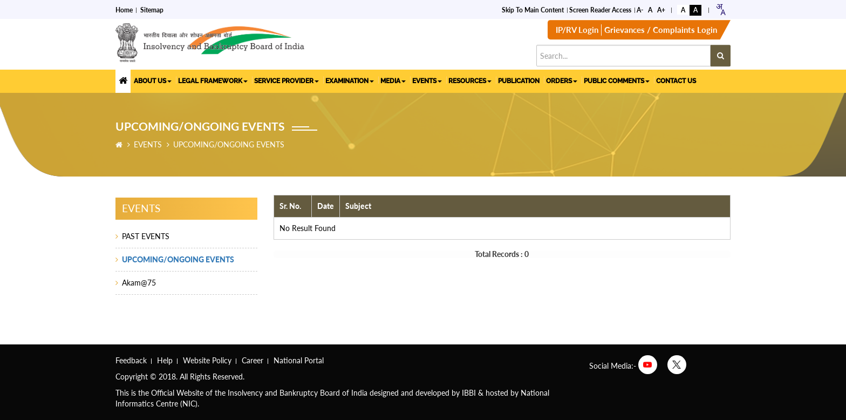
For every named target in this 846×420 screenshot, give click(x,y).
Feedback (131, 360)
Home (124, 9)
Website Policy (207, 360)
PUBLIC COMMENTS (617, 80)
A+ (661, 9)
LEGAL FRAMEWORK (213, 80)
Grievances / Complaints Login (660, 31)
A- (640, 9)
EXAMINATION (349, 80)
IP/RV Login (577, 31)
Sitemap (151, 9)
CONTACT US (676, 80)
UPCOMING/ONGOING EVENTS (178, 259)
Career (252, 360)
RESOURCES (470, 80)
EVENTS (427, 80)
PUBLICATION (519, 80)
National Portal (299, 360)
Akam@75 (139, 282)
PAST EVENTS (145, 236)
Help (165, 360)
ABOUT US (153, 80)
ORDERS (561, 80)
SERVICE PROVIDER (286, 80)
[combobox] (721, 9)
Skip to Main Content (533, 9)
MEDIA (393, 80)
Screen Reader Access (600, 9)
